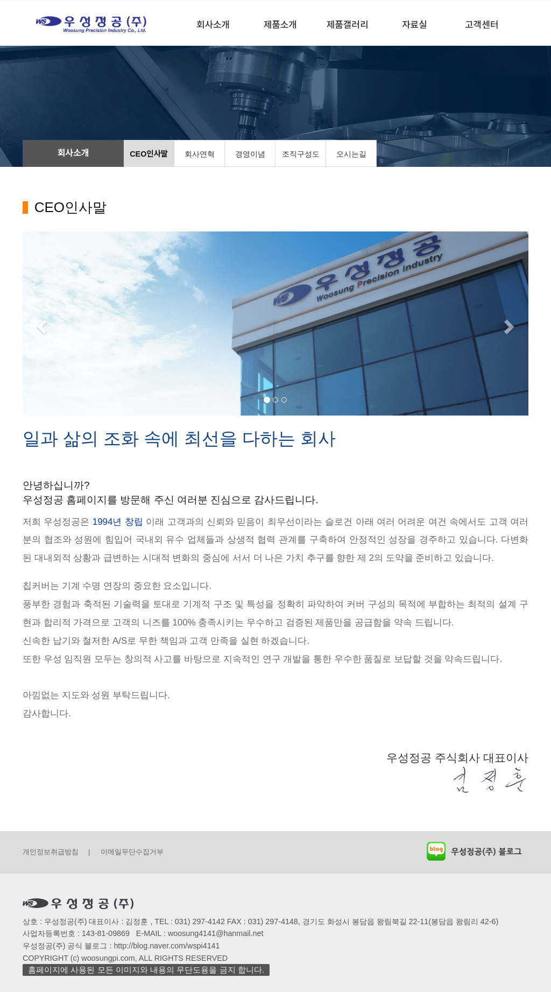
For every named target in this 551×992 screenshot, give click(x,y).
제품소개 (280, 24)
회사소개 (213, 24)
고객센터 (481, 24)
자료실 (414, 24)
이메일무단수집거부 (132, 852)
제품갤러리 (348, 24)
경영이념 (250, 154)
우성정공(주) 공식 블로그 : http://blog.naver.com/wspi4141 (121, 946)
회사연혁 (200, 154)
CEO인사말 (148, 154)
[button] (40, 323)
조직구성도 (301, 154)
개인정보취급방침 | (56, 852)
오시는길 (351, 154)
